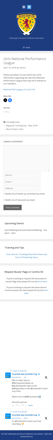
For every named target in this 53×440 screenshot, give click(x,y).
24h (25, 377)
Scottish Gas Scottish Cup (24, 374)
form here (42, 281)
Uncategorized (13, 122)
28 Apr (26, 418)
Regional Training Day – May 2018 (22, 125)
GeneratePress (26, 436)
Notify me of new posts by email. (20, 200)
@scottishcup (16, 377)
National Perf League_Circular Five (19, 89)
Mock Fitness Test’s (15, 129)
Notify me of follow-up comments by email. (25, 193)
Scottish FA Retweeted (20, 371)
